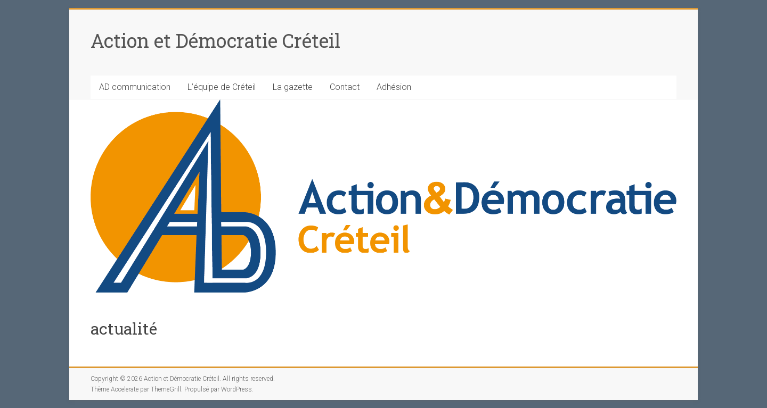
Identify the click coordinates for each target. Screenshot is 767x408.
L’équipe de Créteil (221, 87)
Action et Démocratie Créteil (215, 40)
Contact (345, 87)
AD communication (134, 87)
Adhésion (394, 87)
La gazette (293, 87)
